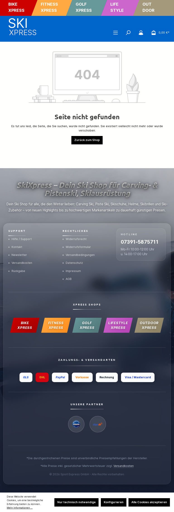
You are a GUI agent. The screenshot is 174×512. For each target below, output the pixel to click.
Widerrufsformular (77, 229)
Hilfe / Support (20, 220)
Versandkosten (21, 246)
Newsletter (18, 237)
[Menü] (115, 33)
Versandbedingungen (80, 237)
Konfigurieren (113, 502)
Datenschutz (74, 246)
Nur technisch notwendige (76, 502)
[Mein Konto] (141, 33)
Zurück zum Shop (87, 140)
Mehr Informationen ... (20, 507)
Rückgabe (17, 254)
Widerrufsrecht (75, 220)
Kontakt (15, 229)
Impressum (72, 254)
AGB (67, 263)
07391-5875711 (134, 227)
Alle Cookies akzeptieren (149, 502)
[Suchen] (128, 33)
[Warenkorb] (158, 33)
